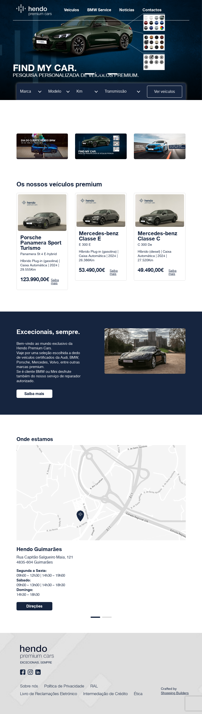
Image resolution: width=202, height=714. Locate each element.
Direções (34, 606)
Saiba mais (34, 394)
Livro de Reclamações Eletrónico (48, 693)
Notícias (126, 10)
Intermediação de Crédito (105, 693)
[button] (89, 73)
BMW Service (99, 10)
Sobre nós (29, 686)
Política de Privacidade (64, 686)
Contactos (152, 10)
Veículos (71, 10)
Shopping (175, 693)
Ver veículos (164, 92)
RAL (94, 686)
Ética (138, 693)
